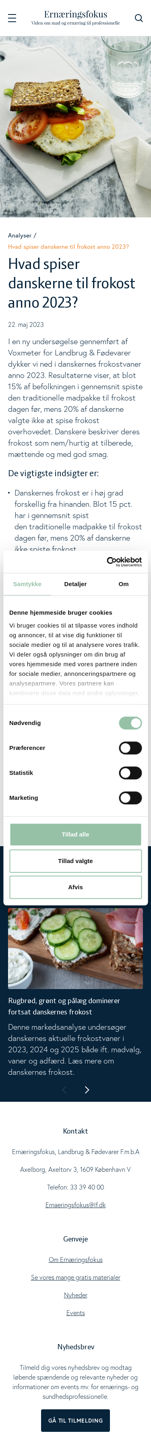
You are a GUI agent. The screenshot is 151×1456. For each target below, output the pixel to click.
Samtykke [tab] (27, 583)
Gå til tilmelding (75, 1420)
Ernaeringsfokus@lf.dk (76, 1205)
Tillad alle (75, 834)
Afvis (75, 887)
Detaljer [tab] (75, 583)
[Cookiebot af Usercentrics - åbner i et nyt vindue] (107, 562)
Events (75, 1313)
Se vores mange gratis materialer (75, 1277)
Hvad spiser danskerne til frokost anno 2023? (68, 246)
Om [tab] (124, 583)
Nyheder (75, 1295)
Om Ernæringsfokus (76, 1260)
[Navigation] (12, 18)
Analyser (19, 235)
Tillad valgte (75, 860)
